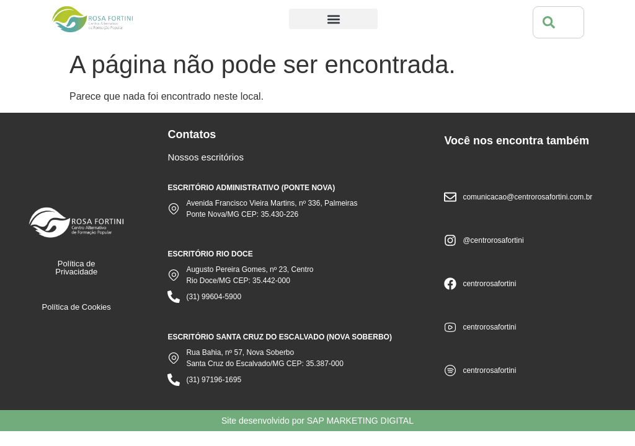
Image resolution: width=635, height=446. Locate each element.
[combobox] (558, 22)
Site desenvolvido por (317, 421)
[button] (333, 19)
